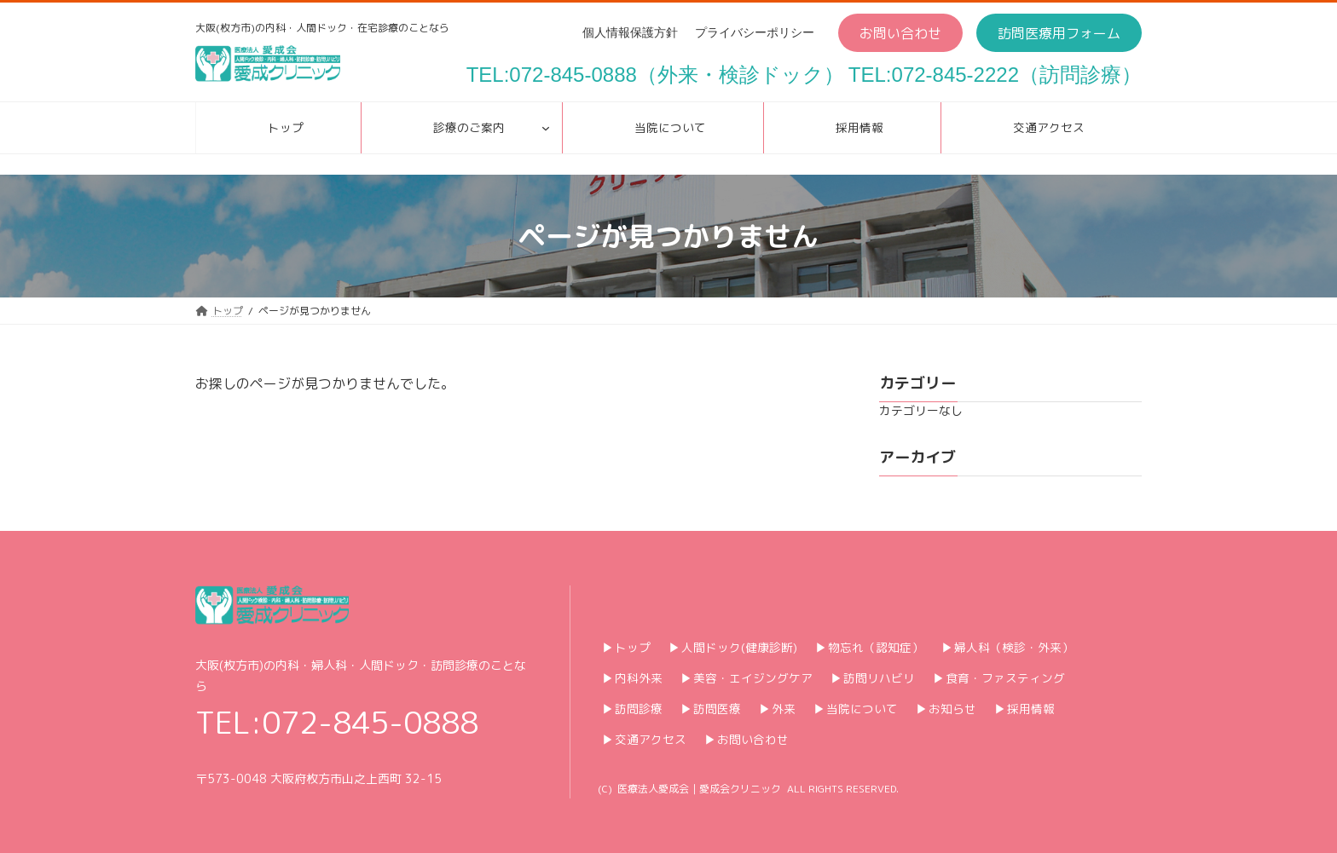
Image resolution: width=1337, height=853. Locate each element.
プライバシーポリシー (754, 32)
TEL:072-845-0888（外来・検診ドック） (655, 74)
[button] (900, 33)
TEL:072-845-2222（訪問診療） (995, 74)
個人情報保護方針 (630, 32)
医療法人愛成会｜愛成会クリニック (699, 788)
